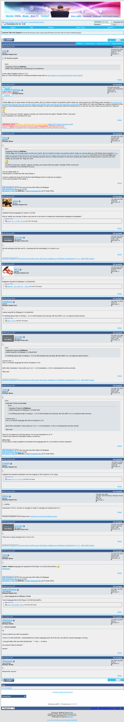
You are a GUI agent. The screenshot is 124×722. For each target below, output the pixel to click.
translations (8, 688)
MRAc (5, 496)
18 (72, 720)
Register (13, 27)
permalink (119, 46)
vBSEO (68, 715)
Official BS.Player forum (106, 708)
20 (76, 720)
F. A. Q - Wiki (79, 259)
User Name (97, 22)
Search (111, 27)
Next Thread (68, 692)
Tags (3, 685)
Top (122, 708)
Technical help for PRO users (28, 259)
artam (15, 201)
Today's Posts (80, 27)
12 (61, 720)
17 (70, 720)
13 (63, 720)
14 (65, 720)
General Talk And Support (36, 22)
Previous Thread (58, 692)
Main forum (24, 22)
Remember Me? (117, 22)
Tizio (4, 137)
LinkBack (79, 43)
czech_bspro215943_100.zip (15, 605)
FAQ (31, 27)
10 (58, 720)
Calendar (51, 27)
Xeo (4, 51)
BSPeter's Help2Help (66, 259)
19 (74, 720)
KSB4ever (7, 302)
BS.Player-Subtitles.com (48, 259)
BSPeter (17, 90)
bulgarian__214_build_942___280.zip (18, 286)
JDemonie (7, 620)
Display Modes (116, 43)
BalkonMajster (9, 589)
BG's (16, 269)
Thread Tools (89, 43)
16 (69, 720)
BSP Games (90, 259)
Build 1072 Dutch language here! (60, 124)
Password (97, 24)
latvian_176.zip (11, 320)
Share (119, 80)
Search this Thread (103, 43)
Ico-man (19, 237)
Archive (117, 708)
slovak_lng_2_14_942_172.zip (16, 221)
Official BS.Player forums (12, 22)
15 (67, 720)
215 (3, 688)
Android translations (10, 259)
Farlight (6, 463)
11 (59, 720)
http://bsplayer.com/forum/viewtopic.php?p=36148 (65, 75)
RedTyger (70, 717)
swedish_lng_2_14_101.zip (15, 479)
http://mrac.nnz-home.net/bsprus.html (44, 516)
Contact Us (94, 708)
